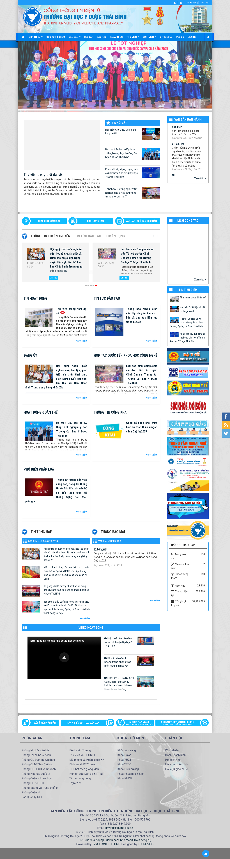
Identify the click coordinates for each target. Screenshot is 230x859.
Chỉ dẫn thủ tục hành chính (180, 723)
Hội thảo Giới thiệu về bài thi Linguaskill (132, 134)
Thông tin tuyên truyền (50, 236)
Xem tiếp (200, 178)
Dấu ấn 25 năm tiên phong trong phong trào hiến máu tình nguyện (129, 661)
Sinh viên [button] (149, 38)
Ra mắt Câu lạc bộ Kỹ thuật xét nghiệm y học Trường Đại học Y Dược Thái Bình (132, 154)
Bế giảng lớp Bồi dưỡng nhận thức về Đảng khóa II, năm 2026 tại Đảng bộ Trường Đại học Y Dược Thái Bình (66, 590)
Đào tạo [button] (102, 37)
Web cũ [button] (180, 37)
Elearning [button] (116, 37)
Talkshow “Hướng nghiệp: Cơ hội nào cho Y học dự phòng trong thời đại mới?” (132, 193)
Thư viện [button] (132, 38)
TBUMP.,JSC (145, 844)
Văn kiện (177, 130)
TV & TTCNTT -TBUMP (106, 844)
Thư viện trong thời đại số (43, 174)
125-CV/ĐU (100, 555)
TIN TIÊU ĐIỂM (188, 290)
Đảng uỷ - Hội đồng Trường (43, 541)
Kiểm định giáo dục (49, 221)
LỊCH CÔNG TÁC (95, 221)
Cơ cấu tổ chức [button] (55, 37)
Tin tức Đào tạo (88, 236)
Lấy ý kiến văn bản (45, 722)
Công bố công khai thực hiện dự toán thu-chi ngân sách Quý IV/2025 (141, 427)
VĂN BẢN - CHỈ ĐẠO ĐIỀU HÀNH (142, 221)
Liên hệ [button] (192, 37)
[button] (64, 657)
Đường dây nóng (137, 723)
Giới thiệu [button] (36, 38)
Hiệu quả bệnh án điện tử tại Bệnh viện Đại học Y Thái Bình (129, 642)
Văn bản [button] (74, 38)
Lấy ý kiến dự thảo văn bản (83, 722)
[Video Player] (64, 658)
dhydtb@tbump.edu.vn (119, 828)
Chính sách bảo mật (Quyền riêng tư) (128, 840)
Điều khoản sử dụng (91, 840)
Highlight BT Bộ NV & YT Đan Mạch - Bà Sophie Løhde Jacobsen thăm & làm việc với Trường (129, 683)
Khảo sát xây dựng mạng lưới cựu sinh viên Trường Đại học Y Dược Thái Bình (132, 172)
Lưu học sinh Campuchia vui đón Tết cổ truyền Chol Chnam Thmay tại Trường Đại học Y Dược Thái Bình (137, 256)
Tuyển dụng (115, 236)
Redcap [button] (88, 37)
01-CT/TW (178, 147)
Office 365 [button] (166, 37)
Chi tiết (53, 278)
